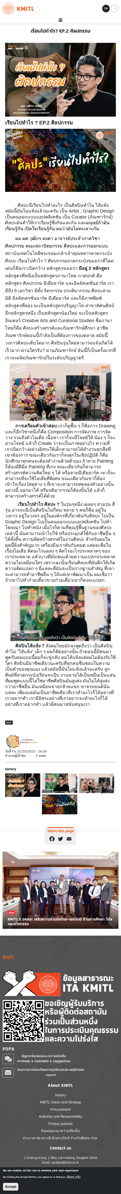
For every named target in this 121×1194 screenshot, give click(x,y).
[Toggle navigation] (60, 20)
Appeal (51, 1075)
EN (106, 8)
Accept (10, 1186)
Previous (7, 890)
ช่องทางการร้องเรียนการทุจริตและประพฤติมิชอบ (50, 1070)
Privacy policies (60, 1124)
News (9, 722)
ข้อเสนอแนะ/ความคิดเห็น (60, 1131)
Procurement (60, 1109)
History (60, 1095)
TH (114, 8)
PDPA (8, 1049)
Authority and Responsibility (60, 1116)
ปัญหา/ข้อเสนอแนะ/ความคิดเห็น (44, 1056)
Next (113, 890)
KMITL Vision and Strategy (60, 1102)
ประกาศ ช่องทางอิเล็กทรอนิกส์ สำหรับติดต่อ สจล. (60, 1138)
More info (74, 1176)
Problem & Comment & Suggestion (43, 1061)
